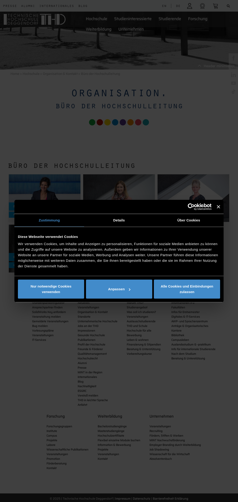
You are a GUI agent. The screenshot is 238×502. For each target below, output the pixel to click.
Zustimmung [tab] (49, 220)
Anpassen (119, 289)
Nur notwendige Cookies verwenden (51, 289)
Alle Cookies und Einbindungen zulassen (187, 289)
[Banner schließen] (218, 206)
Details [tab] (119, 220)
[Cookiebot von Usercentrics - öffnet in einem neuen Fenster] (191, 206)
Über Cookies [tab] (188, 220)
